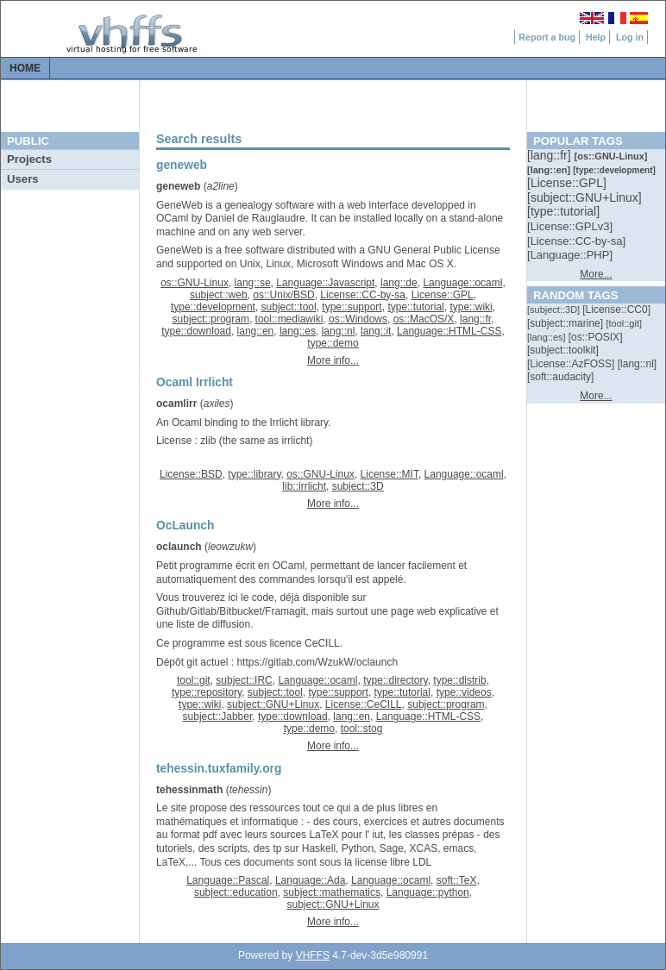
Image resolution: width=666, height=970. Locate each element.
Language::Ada (310, 880)
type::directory (395, 680)
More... (596, 274)
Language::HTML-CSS (449, 331)
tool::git (193, 680)
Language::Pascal (227, 880)
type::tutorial (415, 307)
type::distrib (459, 680)
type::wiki (470, 307)
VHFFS (313, 955)
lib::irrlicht (304, 486)
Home (25, 68)
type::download (196, 331)
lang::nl (338, 331)
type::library (254, 474)
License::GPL (443, 295)
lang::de (399, 283)
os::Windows (358, 319)
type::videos (464, 692)
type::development (213, 307)
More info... (333, 360)
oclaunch (179, 547)
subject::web (219, 295)
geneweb (178, 186)
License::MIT (389, 474)
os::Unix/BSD (283, 295)
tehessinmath (189, 790)
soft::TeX (457, 880)
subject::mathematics (331, 892)
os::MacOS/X (424, 319)
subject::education (236, 892)
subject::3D (358, 486)
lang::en (255, 331)
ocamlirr (176, 403)
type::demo (332, 343)
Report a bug (546, 37)
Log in (630, 37)
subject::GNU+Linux (273, 704)
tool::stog (362, 729)
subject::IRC (244, 680)
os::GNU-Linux (194, 283)
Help (596, 37)
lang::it (376, 331)
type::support (351, 307)
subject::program (211, 319)
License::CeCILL (363, 704)
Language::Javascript (325, 283)
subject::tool (289, 307)
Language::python (427, 892)
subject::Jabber (218, 716)
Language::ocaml (462, 283)
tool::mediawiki (289, 319)
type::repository (207, 692)
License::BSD (191, 474)
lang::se (253, 283)
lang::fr (475, 319)
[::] (550, 155)
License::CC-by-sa (362, 295)
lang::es (298, 331)
